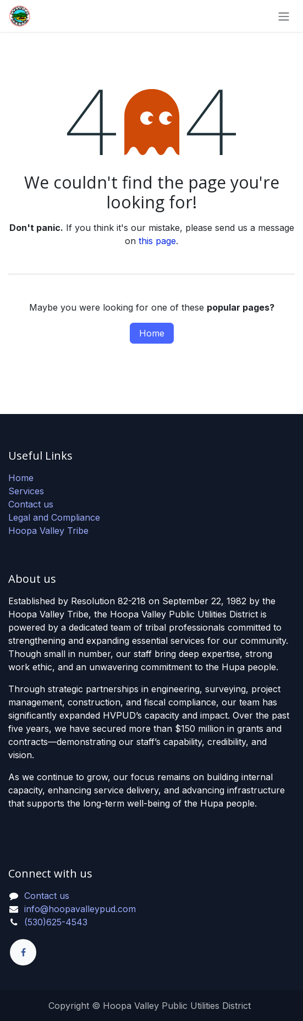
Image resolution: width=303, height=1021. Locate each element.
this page (157, 240)
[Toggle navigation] (284, 15)
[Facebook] (23, 952)
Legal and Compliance (54, 517)
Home (151, 333)
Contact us (30, 504)
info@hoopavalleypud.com (80, 908)
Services (26, 490)
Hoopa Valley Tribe (48, 530)
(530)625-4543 (55, 922)
